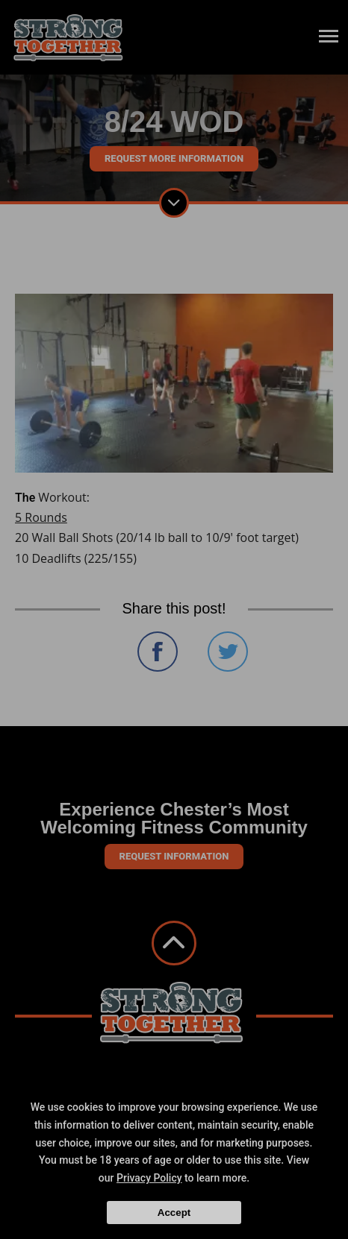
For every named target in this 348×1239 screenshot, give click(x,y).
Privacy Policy (149, 1178)
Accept (174, 1212)
